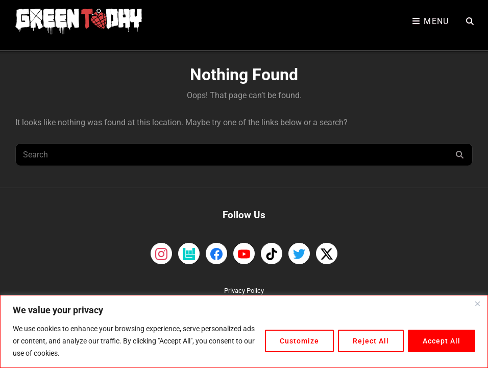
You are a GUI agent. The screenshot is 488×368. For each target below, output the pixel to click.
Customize (299, 341)
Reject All (371, 341)
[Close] (477, 303)
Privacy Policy (244, 290)
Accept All (441, 341)
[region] (244, 331)
